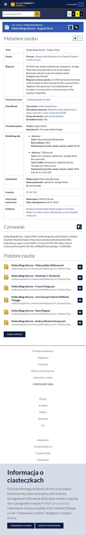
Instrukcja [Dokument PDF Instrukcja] (43, 364)
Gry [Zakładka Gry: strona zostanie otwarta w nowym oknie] (43, 425)
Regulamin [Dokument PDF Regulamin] (43, 357)
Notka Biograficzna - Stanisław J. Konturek (35, 275)
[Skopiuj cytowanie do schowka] (79, 226)
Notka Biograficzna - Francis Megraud (32, 286)
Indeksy (43, 412)
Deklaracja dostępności (43, 371)
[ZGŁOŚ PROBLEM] (70, 27)
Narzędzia (43, 418)
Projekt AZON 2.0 (43, 446)
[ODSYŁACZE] (76, 27)
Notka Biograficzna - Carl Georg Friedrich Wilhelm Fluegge (40, 298)
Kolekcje (43, 405)
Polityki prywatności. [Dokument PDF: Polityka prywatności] (55, 503)
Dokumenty (43, 460)
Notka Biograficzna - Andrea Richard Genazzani (38, 321)
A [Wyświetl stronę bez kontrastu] (69, 14)
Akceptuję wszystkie (49, 525)
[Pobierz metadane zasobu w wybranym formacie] (77, 38)
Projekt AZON (43, 453)
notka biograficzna (47, 106)
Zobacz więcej (14, 334)
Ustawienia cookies (43, 377)
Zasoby (43, 399)
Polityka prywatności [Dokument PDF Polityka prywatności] (43, 351)
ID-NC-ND (31, 192)
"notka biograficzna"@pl (38, 99)
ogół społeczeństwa (53, 116)
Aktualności (43, 440)
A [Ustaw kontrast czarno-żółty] (81, 14)
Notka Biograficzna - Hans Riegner (30, 310)
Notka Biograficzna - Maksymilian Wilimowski (37, 265)
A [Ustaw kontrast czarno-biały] (73, 14)
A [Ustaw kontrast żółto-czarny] (77, 14)
